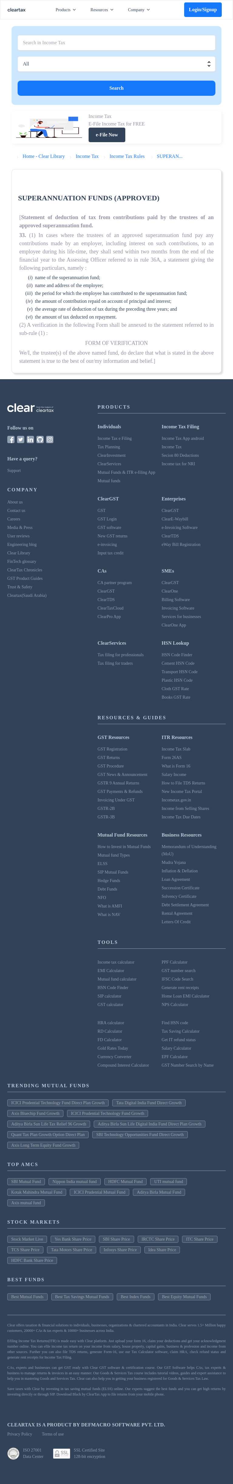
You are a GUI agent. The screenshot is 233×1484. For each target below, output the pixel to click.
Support (14, 470)
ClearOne (170, 591)
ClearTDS (170, 536)
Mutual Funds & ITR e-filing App (126, 472)
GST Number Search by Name (188, 1065)
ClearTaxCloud (110, 608)
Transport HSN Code (180, 672)
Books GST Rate (176, 697)
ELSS (103, 863)
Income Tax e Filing (115, 438)
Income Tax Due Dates (181, 817)
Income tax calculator (116, 962)
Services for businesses (181, 616)
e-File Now (107, 134)
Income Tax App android (183, 438)
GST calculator (110, 1004)
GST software (109, 527)
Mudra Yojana (174, 862)
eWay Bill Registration (181, 544)
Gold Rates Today (113, 1048)
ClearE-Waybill (175, 519)
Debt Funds (107, 889)
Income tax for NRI (178, 464)
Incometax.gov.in (176, 800)
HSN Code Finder (177, 655)
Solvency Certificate (179, 896)
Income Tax (172, 447)
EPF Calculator (175, 1057)
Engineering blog (22, 544)
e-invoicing (107, 544)
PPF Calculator (174, 962)
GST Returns (109, 757)
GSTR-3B (106, 817)
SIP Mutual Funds (113, 872)
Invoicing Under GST (116, 800)
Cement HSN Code (178, 663)
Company (140, 10)
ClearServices (109, 464)
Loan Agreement (176, 879)
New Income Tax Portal (182, 791)
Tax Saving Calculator (181, 1031)
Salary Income (174, 774)
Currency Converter (115, 1057)
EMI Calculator (111, 970)
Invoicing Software (178, 608)
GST (102, 510)
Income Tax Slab (176, 749)
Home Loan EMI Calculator (185, 996)
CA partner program (115, 582)
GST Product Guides (24, 578)
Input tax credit (111, 553)
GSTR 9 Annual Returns (118, 783)
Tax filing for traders (115, 663)
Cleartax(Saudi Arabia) (26, 595)
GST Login (107, 519)
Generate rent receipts (180, 987)
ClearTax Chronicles (24, 570)
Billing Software (176, 599)
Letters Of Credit (176, 922)
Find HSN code (175, 1023)
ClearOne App (174, 625)
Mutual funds (109, 481)
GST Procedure (111, 766)
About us (15, 502)
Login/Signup (203, 9)
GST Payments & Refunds (120, 791)
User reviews (18, 536)
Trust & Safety (19, 587)
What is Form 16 (176, 766)
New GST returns (113, 536)
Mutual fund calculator (117, 979)
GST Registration (112, 749)
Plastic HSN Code (177, 680)
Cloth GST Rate (175, 689)
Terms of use (53, 1434)
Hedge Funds (109, 880)
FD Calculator (110, 1040)
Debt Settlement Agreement (185, 905)
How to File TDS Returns (183, 783)
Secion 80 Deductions (180, 455)
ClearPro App (109, 616)
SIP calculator (109, 996)
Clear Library (18, 553)
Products (67, 10)
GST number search (179, 970)
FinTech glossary (21, 561)
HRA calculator (111, 1023)
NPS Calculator (175, 1004)
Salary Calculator (176, 1048)
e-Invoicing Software (180, 527)
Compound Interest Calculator (123, 1065)
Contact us (16, 510)
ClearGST (170, 510)
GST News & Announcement (122, 774)
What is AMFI (110, 906)
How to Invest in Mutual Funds (124, 846)
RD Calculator (110, 1031)
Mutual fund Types (114, 855)
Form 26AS (172, 757)
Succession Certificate (181, 888)
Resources (103, 10)
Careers (13, 519)
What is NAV (109, 914)
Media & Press (19, 527)
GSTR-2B (106, 808)
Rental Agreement (177, 913)
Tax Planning (109, 447)
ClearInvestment (112, 455)
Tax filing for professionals (121, 655)
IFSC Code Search (177, 979)
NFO (102, 897)
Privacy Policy (19, 1434)
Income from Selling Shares (185, 808)
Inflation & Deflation (180, 871)
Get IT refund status (179, 1040)
